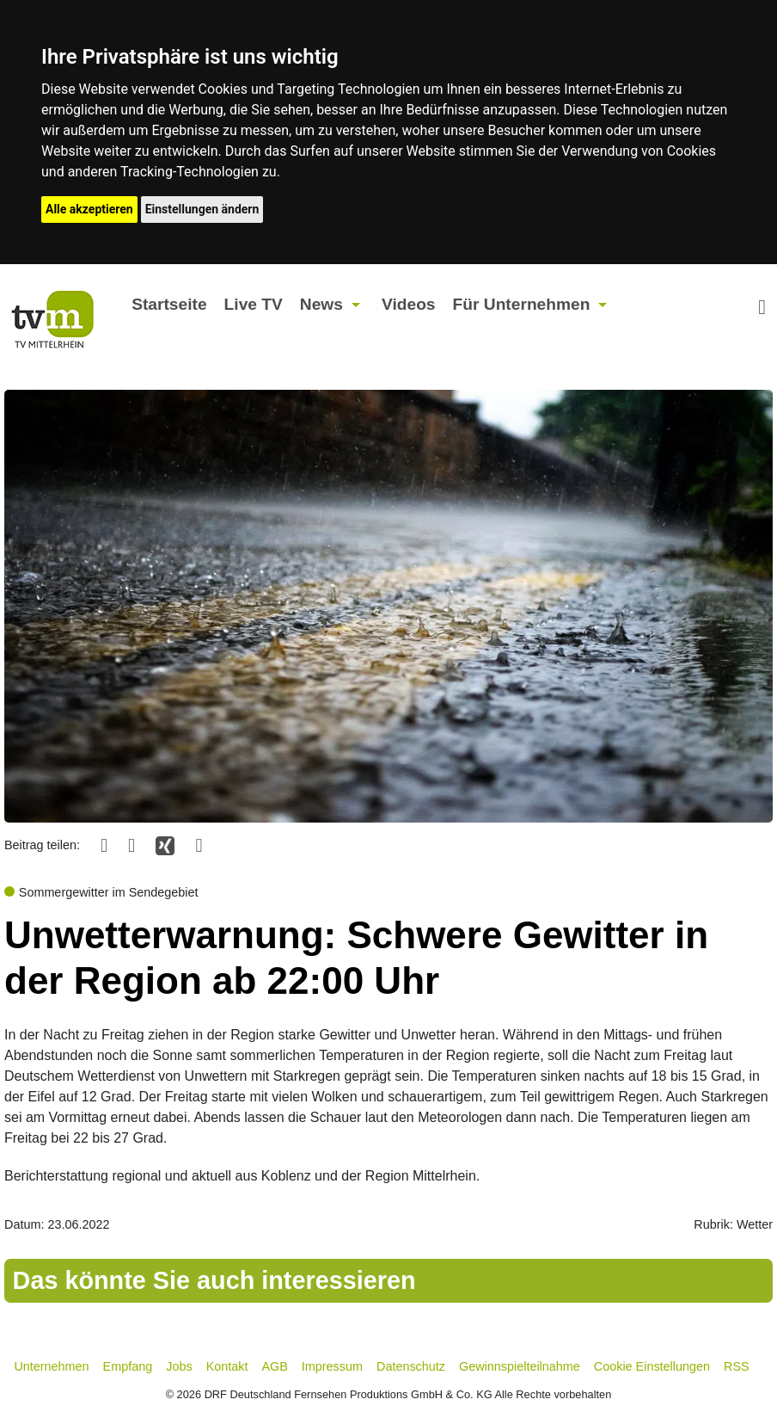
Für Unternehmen (521, 304)
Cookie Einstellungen (652, 1366)
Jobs (179, 1366)
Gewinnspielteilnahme (519, 1366)
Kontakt (227, 1366)
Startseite (169, 304)
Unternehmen (51, 1366)
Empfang (128, 1366)
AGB (274, 1366)
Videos (409, 304)
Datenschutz (410, 1366)
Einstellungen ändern (202, 209)
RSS (736, 1366)
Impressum (332, 1366)
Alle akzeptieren (89, 209)
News (321, 304)
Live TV (253, 304)
